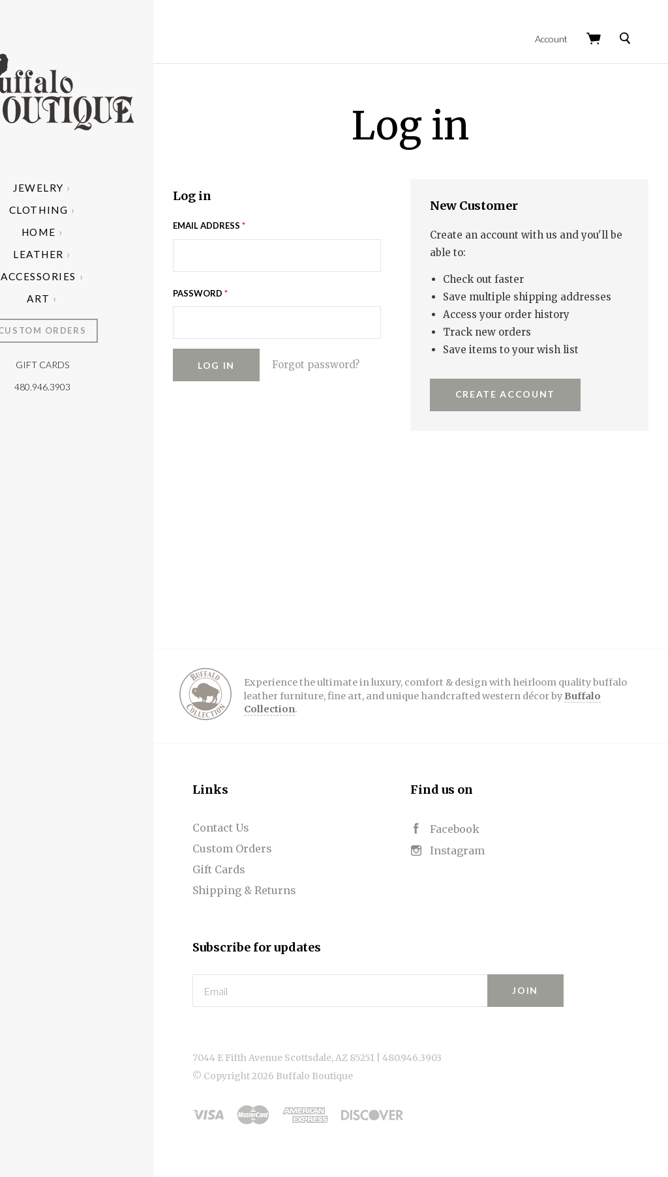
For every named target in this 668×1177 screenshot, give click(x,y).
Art (107, 298)
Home (107, 232)
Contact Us (289, 829)
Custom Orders (111, 330)
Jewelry (107, 188)
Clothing (107, 210)
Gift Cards (111, 364)
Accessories (107, 276)
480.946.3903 (111, 386)
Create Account (539, 395)
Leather (107, 254)
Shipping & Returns (313, 892)
